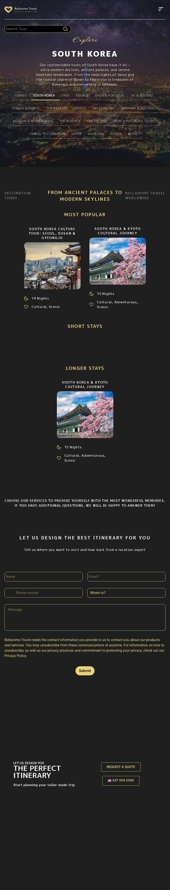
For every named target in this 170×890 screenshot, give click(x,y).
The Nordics (68, 121)
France (80, 95)
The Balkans (54, 108)
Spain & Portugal (109, 95)
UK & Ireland (142, 95)
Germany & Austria (137, 108)
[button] (161, 9)
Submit (85, 671)
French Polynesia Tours (134, 121)
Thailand (95, 134)
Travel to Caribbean (45, 134)
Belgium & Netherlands (30, 121)
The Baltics (95, 121)
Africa (116, 134)
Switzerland (102, 108)
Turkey (17, 95)
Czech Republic (24, 108)
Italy (63, 95)
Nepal (133, 134)
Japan (76, 134)
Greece (78, 108)
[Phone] (43, 593)
